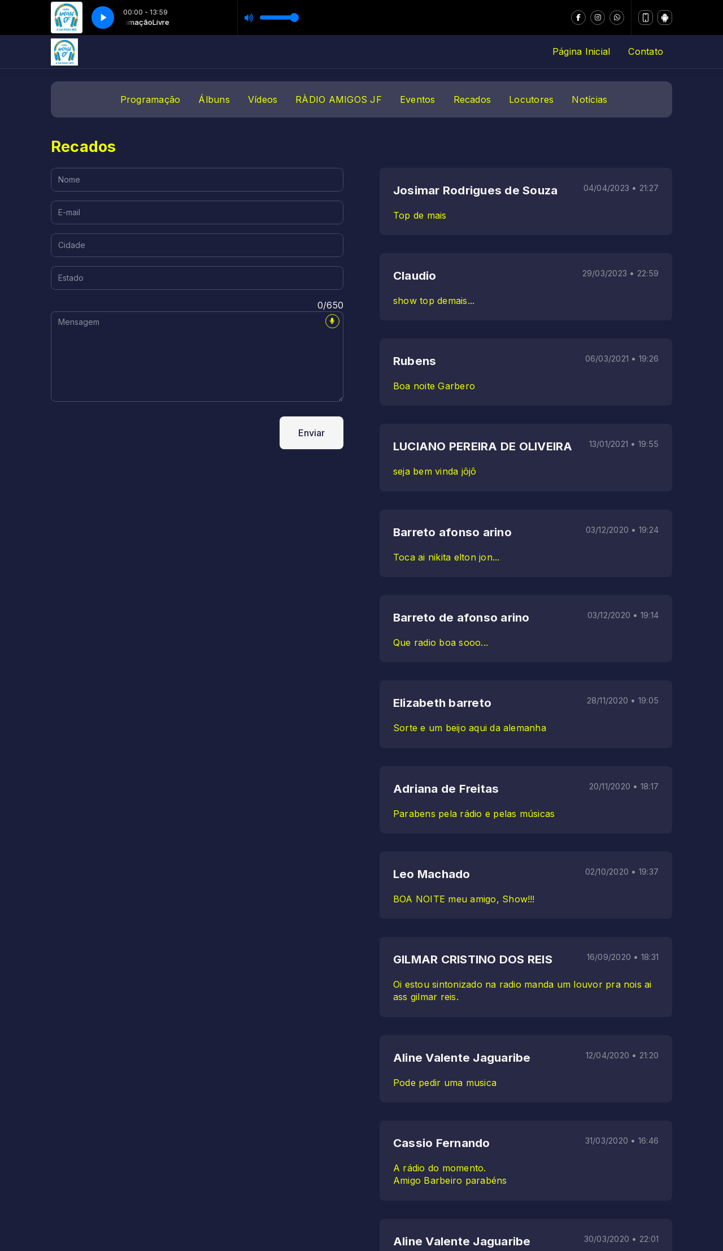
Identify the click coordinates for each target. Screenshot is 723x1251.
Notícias (589, 99)
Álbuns (213, 99)
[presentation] (137, 433)
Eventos (417, 99)
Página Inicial (581, 51)
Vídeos (262, 99)
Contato (645, 51)
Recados (472, 99)
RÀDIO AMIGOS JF (338, 99)
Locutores (531, 99)
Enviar (311, 432)
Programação (150, 99)
